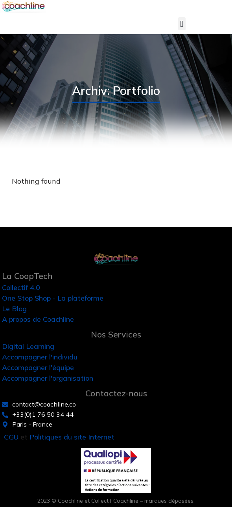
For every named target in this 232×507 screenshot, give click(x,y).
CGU (11, 436)
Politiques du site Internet (71, 436)
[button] (182, 23)
